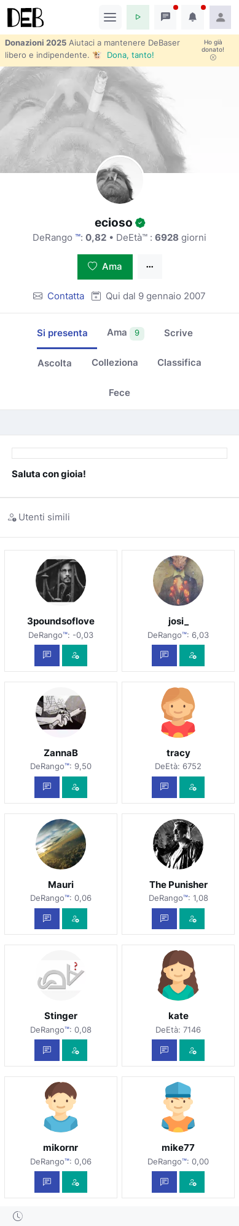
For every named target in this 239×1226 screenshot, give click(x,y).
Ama (105, 266)
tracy (178, 753)
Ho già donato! (213, 50)
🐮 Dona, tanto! (123, 55)
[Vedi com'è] (74, 655)
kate (178, 1016)
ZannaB (61, 753)
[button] (138, 17)
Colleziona (115, 362)
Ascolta (54, 363)
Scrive (178, 333)
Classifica (179, 362)
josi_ (178, 621)
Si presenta (62, 333)
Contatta (65, 296)
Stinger (60, 1016)
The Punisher (178, 884)
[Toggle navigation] (110, 17)
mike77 (178, 1147)
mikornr (60, 1147)
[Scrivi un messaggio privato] (47, 655)
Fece (119, 392)
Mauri (61, 884)
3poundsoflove (61, 621)
